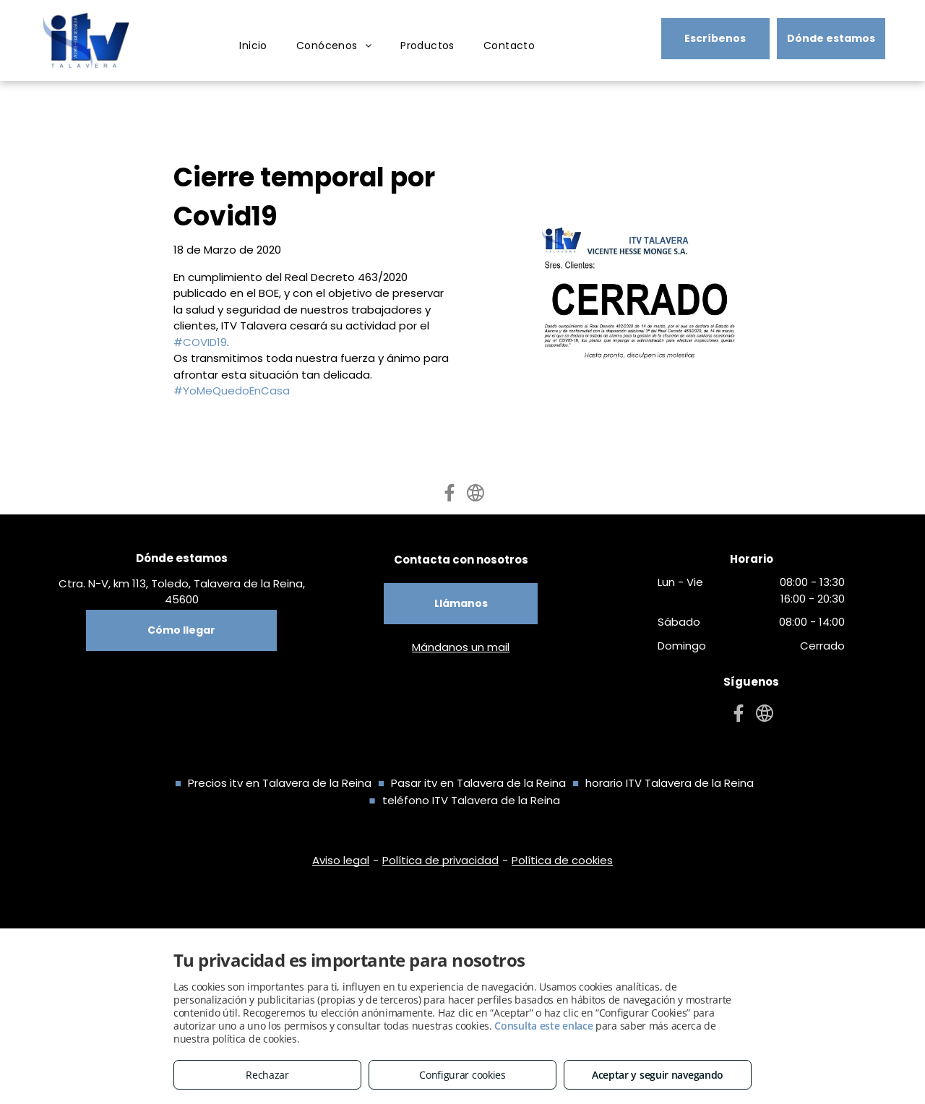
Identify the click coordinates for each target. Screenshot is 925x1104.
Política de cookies (562, 860)
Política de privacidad (440, 860)
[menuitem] (253, 46)
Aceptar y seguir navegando (657, 1075)
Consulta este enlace (543, 1025)
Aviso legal (340, 860)
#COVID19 (200, 342)
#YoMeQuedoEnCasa (231, 390)
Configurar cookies (462, 1075)
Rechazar (267, 1075)
